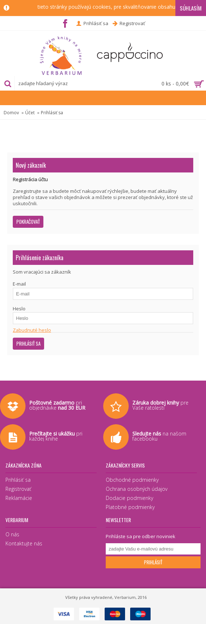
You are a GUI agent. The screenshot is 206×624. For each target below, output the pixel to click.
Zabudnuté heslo (32, 330)
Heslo (19, 308)
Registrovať (18, 488)
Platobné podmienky (130, 507)
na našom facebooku (159, 436)
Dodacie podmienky (129, 497)
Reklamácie (18, 497)
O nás (12, 534)
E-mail (19, 284)
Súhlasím (191, 8)
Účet (30, 113)
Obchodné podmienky (132, 479)
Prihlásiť (153, 562)
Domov (11, 113)
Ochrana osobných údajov (136, 488)
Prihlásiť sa (52, 113)
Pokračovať (28, 221)
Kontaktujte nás (23, 543)
